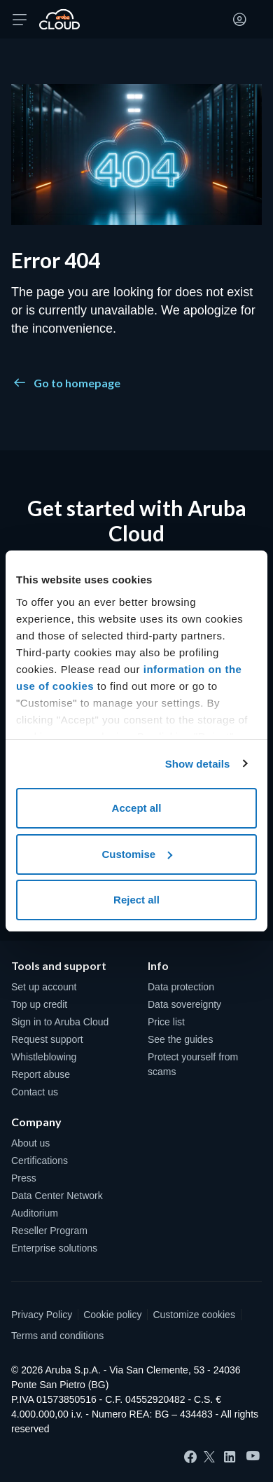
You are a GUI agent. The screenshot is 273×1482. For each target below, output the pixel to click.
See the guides (180, 1039)
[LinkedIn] (229, 1456)
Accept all (137, 808)
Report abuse (40, 1074)
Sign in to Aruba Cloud (59, 1021)
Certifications (39, 1160)
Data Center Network (57, 1195)
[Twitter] (209, 1456)
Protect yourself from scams (193, 1064)
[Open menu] (19, 19)
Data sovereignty (184, 1004)
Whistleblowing (43, 1056)
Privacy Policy (41, 1314)
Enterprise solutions (54, 1248)
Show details (197, 764)
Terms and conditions (57, 1335)
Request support (47, 1039)
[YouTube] (253, 1456)
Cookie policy (112, 1314)
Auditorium (34, 1213)
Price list (166, 1021)
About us (30, 1143)
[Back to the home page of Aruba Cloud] (59, 19)
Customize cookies (194, 1314)
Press (23, 1178)
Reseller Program (49, 1230)
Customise (137, 854)
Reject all (136, 900)
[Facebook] (190, 1456)
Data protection (181, 986)
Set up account (43, 986)
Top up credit (39, 1004)
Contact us (34, 1091)
